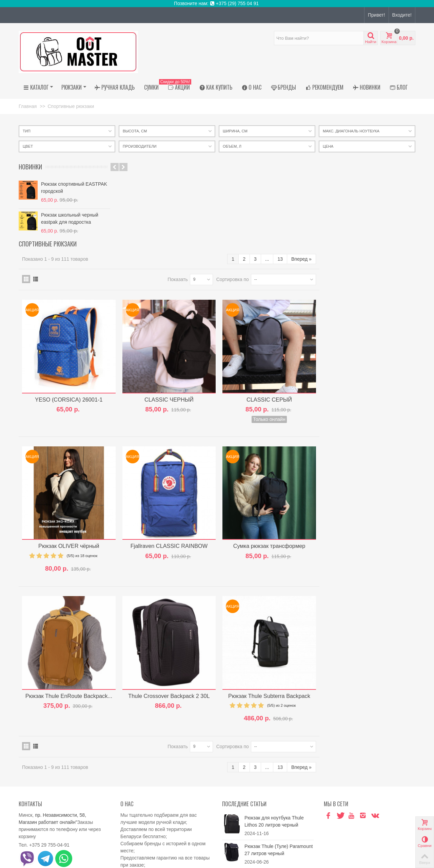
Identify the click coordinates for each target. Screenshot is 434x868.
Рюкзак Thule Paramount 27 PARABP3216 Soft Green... (274, 793)
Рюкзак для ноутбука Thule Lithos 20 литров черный (274, 736)
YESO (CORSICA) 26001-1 (169, 318)
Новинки (366, 87)
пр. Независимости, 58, (60, 730)
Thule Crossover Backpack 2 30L (268, 611)
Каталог (38, 87)
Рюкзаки (73, 87)
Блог (399, 87)
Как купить (215, 87)
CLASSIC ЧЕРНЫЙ (268, 318)
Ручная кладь (115, 87)
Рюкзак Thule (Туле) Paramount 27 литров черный (278, 765)
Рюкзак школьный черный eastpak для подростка (69, 218)
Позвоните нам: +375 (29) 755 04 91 (217, 3)
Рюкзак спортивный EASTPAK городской (74, 187)
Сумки (151, 87)
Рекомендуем (324, 87)
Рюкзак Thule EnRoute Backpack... (169, 611)
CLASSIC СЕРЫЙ (366, 318)
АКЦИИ (177, 87)
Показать (273, 200)
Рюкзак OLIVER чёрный (169, 463)
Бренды (283, 87)
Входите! (402, 15)
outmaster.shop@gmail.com (63, 812)
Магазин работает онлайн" (48, 737)
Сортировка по (328, 200)
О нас (251, 87)
